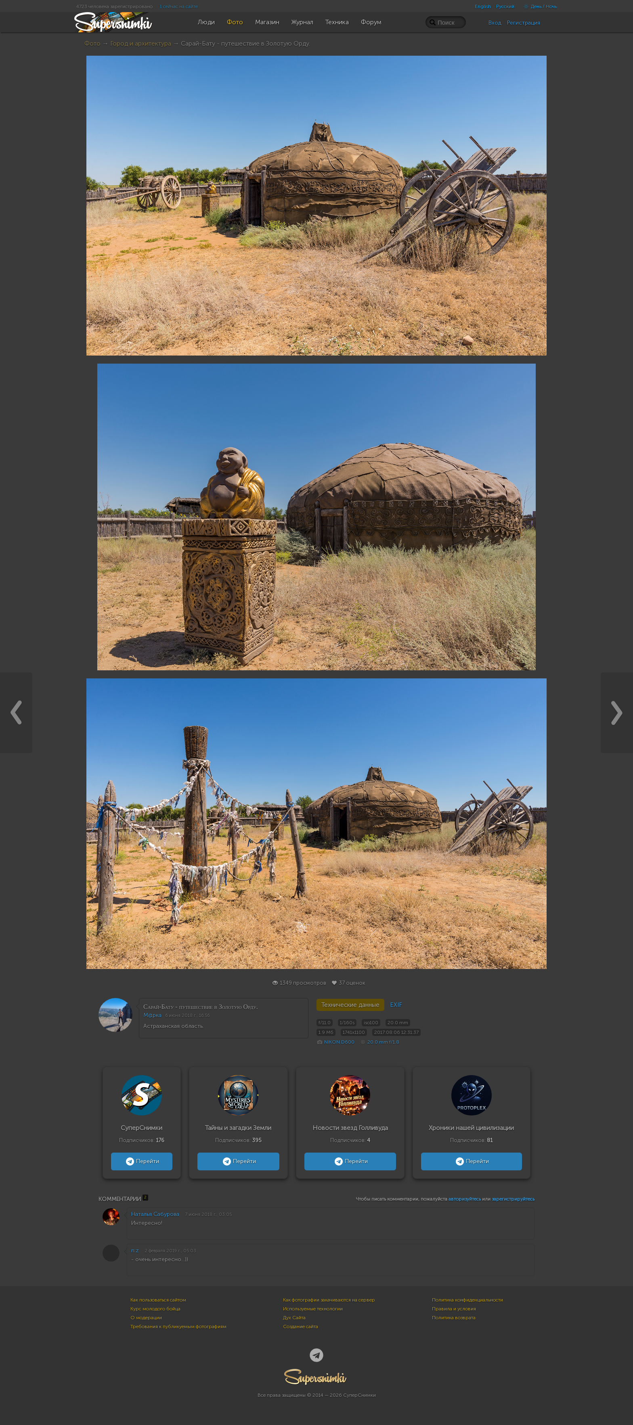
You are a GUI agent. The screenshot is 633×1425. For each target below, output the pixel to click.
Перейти (141, 1161)
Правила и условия (454, 1309)
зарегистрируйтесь (513, 1199)
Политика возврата (454, 1317)
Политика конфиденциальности (467, 1300)
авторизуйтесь (465, 1199)
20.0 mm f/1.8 (383, 1042)
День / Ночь (538, 6)
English (483, 6)
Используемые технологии (313, 1309)
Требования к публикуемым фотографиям (178, 1326)
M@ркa (152, 1015)
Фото (92, 43)
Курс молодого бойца (155, 1309)
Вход (494, 22)
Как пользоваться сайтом (158, 1300)
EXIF (396, 1005)
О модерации (146, 1317)
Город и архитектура (140, 43)
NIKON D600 (339, 1042)
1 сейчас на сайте (179, 6)
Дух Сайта (294, 1317)
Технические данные (350, 1005)
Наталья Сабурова (155, 1214)
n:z (135, 1250)
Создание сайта (300, 1326)
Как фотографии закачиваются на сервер (329, 1300)
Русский (505, 6)
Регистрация (523, 22)
